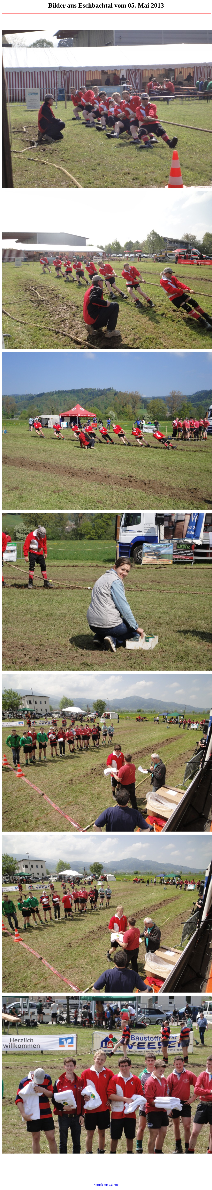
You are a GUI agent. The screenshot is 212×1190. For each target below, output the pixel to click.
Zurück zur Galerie (106, 1185)
